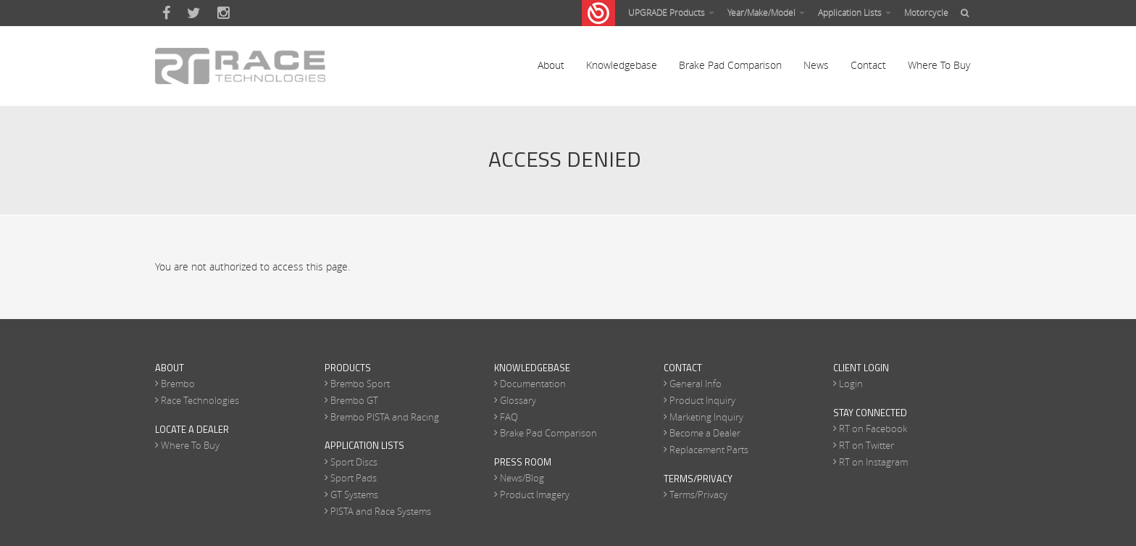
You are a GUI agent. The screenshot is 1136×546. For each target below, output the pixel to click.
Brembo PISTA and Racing (384, 416)
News (816, 65)
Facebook (166, 13)
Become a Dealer (704, 432)
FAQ (509, 416)
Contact (868, 65)
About (551, 65)
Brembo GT (354, 400)
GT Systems (354, 494)
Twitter (194, 13)
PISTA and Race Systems (380, 511)
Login (851, 383)
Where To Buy (939, 65)
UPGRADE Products (671, 12)
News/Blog (522, 477)
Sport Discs (353, 461)
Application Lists (854, 12)
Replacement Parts (708, 449)
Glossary (518, 400)
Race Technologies (200, 400)
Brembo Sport (360, 383)
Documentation (533, 383)
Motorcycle (926, 12)
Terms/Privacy (698, 494)
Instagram (223, 13)
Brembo (178, 383)
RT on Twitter (866, 445)
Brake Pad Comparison (730, 65)
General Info (695, 383)
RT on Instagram (873, 461)
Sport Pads (353, 477)
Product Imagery (534, 494)
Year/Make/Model (766, 12)
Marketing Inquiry (706, 416)
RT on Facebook (873, 428)
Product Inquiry (702, 400)
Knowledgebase (621, 65)
